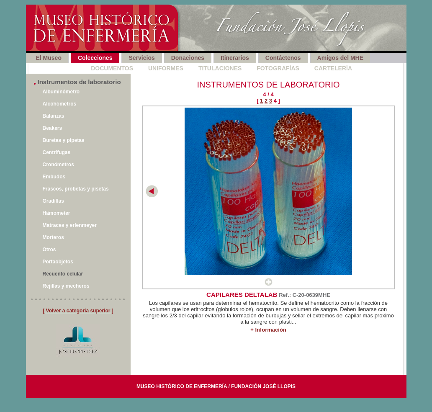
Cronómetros (58, 164)
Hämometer (56, 213)
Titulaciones (220, 68)
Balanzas (53, 116)
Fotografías (278, 68)
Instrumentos (52, 68)
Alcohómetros (60, 104)
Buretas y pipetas (64, 140)
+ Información (268, 330)
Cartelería (333, 68)
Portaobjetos (58, 262)
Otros (49, 249)
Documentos (112, 68)
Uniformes (165, 68)
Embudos (54, 177)
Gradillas (53, 201)
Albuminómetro (61, 92)
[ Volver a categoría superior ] (78, 311)
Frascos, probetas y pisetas (76, 189)
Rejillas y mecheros (66, 286)
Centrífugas (57, 152)
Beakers (52, 128)
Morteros (53, 237)
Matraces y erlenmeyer (70, 225)
